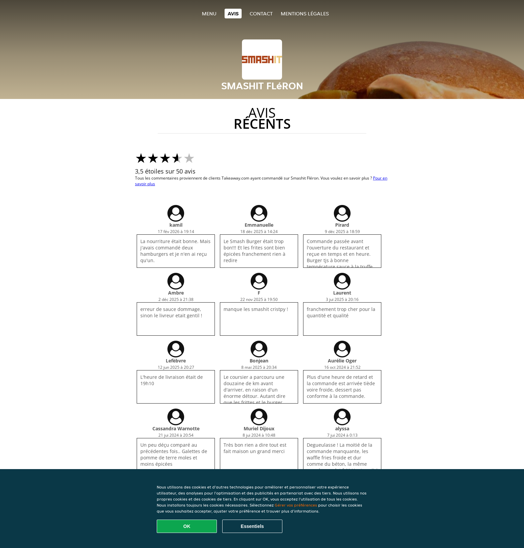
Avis (233, 13)
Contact (261, 13)
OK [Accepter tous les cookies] (186, 526)
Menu (209, 13)
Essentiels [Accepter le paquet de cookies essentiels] (252, 526)
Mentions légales (305, 13)
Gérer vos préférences (296, 505)
